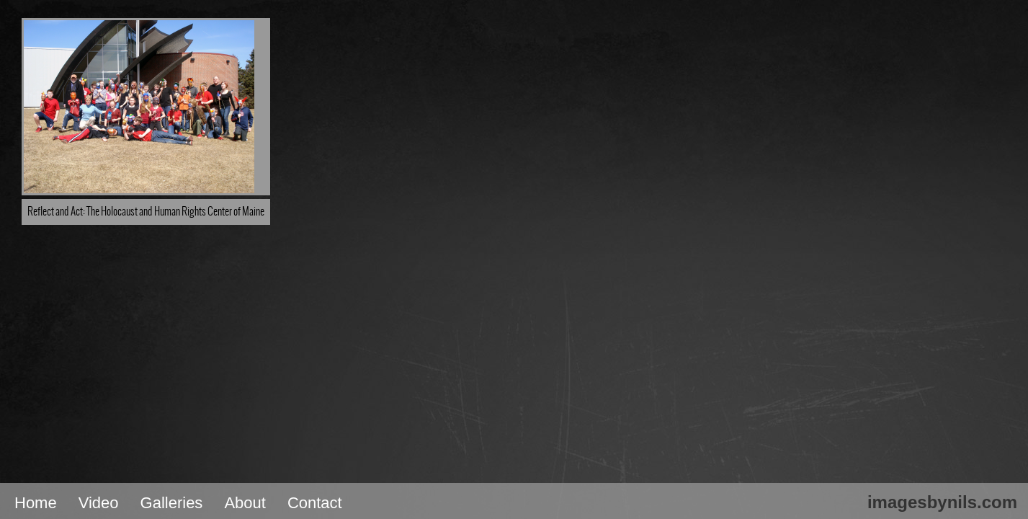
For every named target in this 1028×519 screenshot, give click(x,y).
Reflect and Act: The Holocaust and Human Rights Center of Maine (145, 212)
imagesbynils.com (942, 502)
